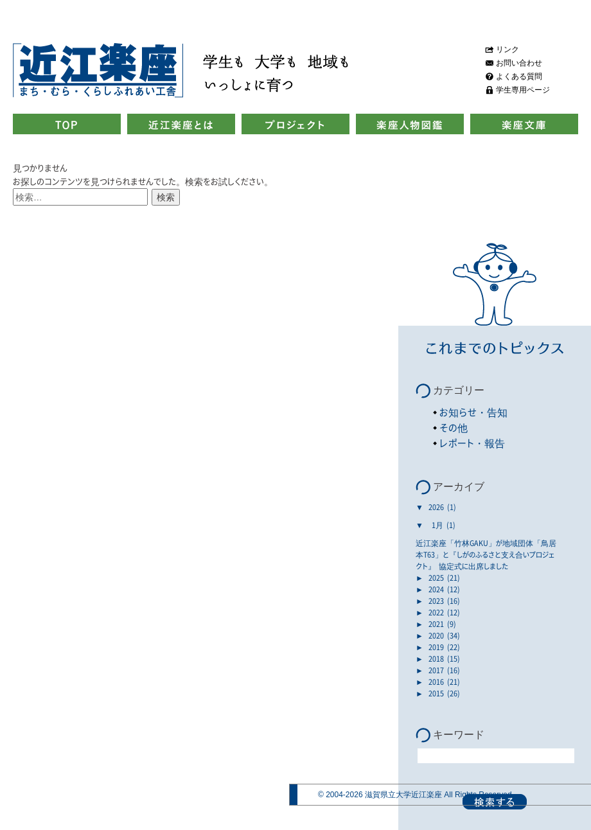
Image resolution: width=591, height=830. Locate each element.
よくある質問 (519, 76)
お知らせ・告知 (473, 412)
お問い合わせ (519, 62)
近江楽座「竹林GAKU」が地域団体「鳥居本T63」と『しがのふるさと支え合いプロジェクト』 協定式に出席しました (486, 554)
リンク (507, 49)
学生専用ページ (523, 89)
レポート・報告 (472, 443)
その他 (453, 427)
